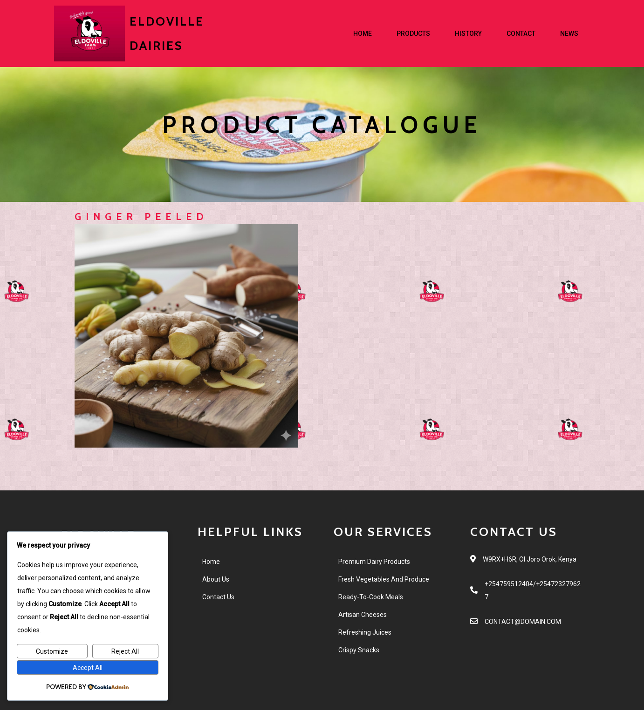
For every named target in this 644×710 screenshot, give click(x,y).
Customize (52, 651)
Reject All (125, 651)
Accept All (88, 667)
